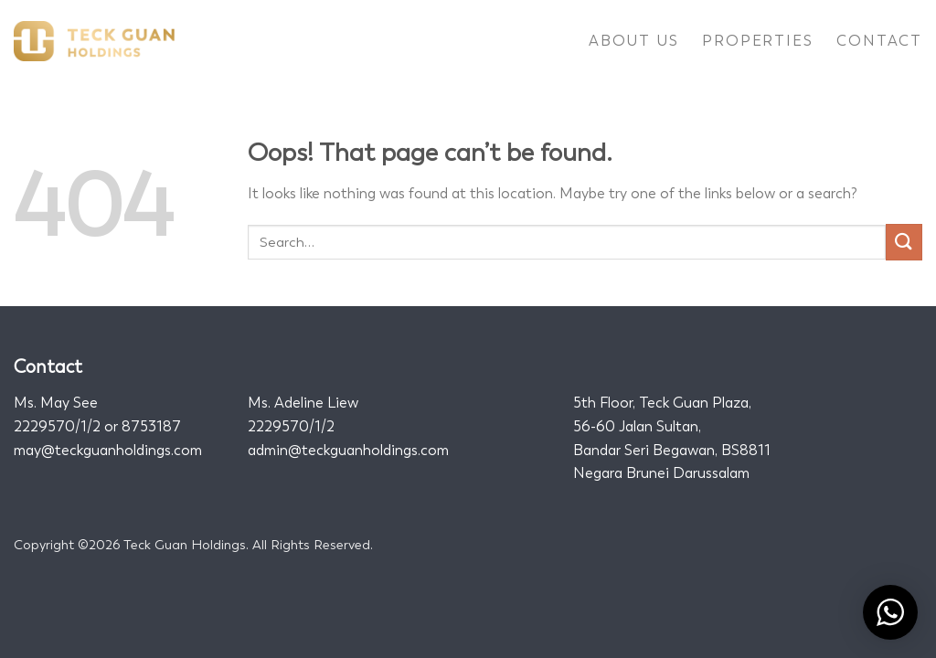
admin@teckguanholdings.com (348, 450)
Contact (879, 40)
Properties (757, 40)
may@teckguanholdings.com (108, 450)
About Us (633, 40)
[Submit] (904, 242)
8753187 (151, 426)
